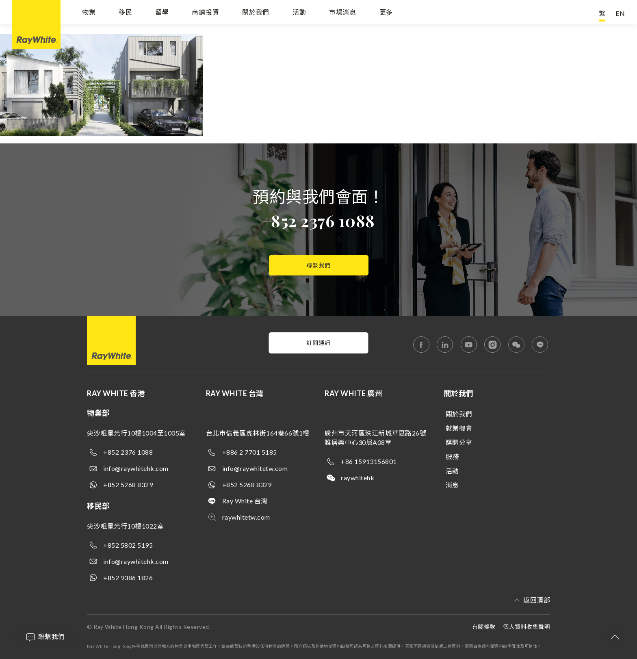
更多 (386, 13)
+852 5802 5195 (128, 545)
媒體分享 (459, 442)
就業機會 (459, 428)
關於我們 (255, 13)
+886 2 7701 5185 (249, 452)
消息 (452, 485)
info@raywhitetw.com (255, 468)
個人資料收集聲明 (526, 626)
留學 (162, 13)
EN (620, 13)
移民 (125, 13)
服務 (452, 456)
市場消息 (342, 13)
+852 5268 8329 (128, 484)
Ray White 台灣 (245, 501)
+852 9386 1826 (128, 577)
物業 (89, 13)
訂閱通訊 (318, 342)
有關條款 (484, 626)
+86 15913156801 (369, 461)
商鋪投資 (205, 13)
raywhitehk (357, 477)
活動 (299, 13)
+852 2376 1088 (318, 220)
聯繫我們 (318, 265)
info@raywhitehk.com (136, 468)
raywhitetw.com (246, 517)
